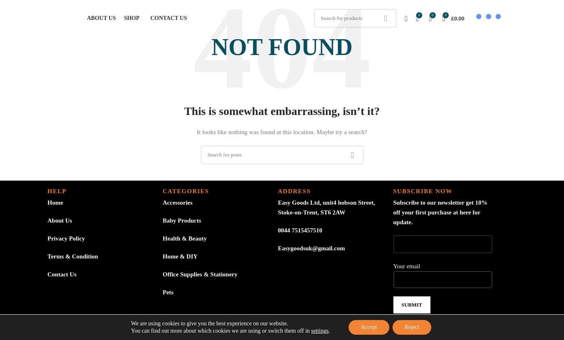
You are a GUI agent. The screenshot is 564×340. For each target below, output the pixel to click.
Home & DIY (180, 256)
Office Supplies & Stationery (200, 274)
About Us (60, 220)
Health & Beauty (185, 238)
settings (320, 331)
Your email (442, 272)
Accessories (178, 202)
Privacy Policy (66, 238)
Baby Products (182, 220)
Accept (369, 327)
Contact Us (62, 274)
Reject (412, 327)
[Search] (355, 18)
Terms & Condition (73, 256)
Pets (168, 292)
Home (55, 202)
